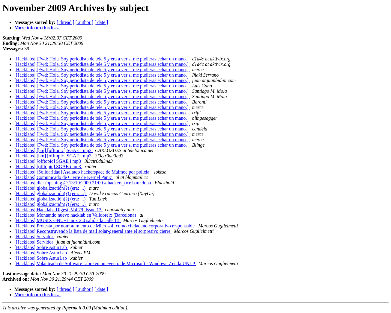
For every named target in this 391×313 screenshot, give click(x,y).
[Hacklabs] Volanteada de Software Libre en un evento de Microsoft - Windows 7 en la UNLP (105, 263)
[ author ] (85, 22)
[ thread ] (65, 22)
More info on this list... (37, 27)
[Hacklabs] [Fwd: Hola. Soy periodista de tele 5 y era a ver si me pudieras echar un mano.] (102, 58)
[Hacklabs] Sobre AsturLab (41, 247)
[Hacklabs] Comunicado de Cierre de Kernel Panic (63, 177)
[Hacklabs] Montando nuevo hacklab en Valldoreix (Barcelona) (75, 215)
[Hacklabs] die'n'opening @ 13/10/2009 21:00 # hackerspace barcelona (83, 182)
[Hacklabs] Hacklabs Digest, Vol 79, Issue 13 (58, 209)
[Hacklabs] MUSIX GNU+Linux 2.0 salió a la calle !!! (67, 220)
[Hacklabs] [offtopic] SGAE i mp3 (48, 161)
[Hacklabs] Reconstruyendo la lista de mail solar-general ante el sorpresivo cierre (93, 231)
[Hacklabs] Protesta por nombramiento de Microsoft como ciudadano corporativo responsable (105, 225)
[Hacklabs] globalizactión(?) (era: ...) (50, 188)
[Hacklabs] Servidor (34, 236)
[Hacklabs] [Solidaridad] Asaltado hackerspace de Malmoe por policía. (83, 171)
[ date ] (101, 22)
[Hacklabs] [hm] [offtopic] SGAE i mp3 (53, 150)
